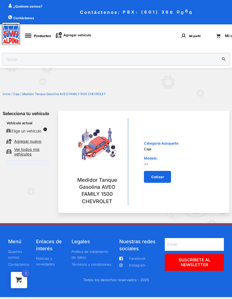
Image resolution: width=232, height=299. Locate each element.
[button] (157, 177)
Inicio (7, 94)
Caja (16, 94)
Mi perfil (195, 36)
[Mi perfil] (183, 35)
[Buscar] (224, 59)
